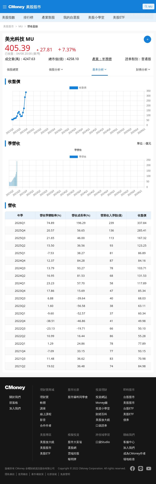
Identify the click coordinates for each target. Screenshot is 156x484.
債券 (126, 420)
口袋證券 (101, 425)
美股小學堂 (96, 17)
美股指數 (8, 17)
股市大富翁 (75, 442)
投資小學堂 (103, 408)
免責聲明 (65, 474)
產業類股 (48, 17)
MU (20, 26)
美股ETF (119, 17)
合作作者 (45, 425)
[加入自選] (147, 39)
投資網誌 (101, 397)
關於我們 (15, 397)
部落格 (13, 403)
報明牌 (72, 459)
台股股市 (129, 397)
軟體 (43, 403)
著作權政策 (37, 474)
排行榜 (28, 17)
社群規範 (52, 474)
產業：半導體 (102, 59)
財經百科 (101, 414)
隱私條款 (10, 474)
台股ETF (128, 408)
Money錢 (102, 403)
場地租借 (129, 459)
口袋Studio (103, 442)
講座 (43, 408)
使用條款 (23, 474)
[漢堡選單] (4, 6)
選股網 (72, 448)
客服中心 (129, 442)
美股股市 (8, 26)
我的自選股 (71, 17)
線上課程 (45, 414)
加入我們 (15, 408)
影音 (43, 420)
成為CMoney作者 (134, 453)
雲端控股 (73, 453)
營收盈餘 (32, 26)
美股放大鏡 (103, 420)
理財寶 (44, 397)
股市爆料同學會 (78, 397)
